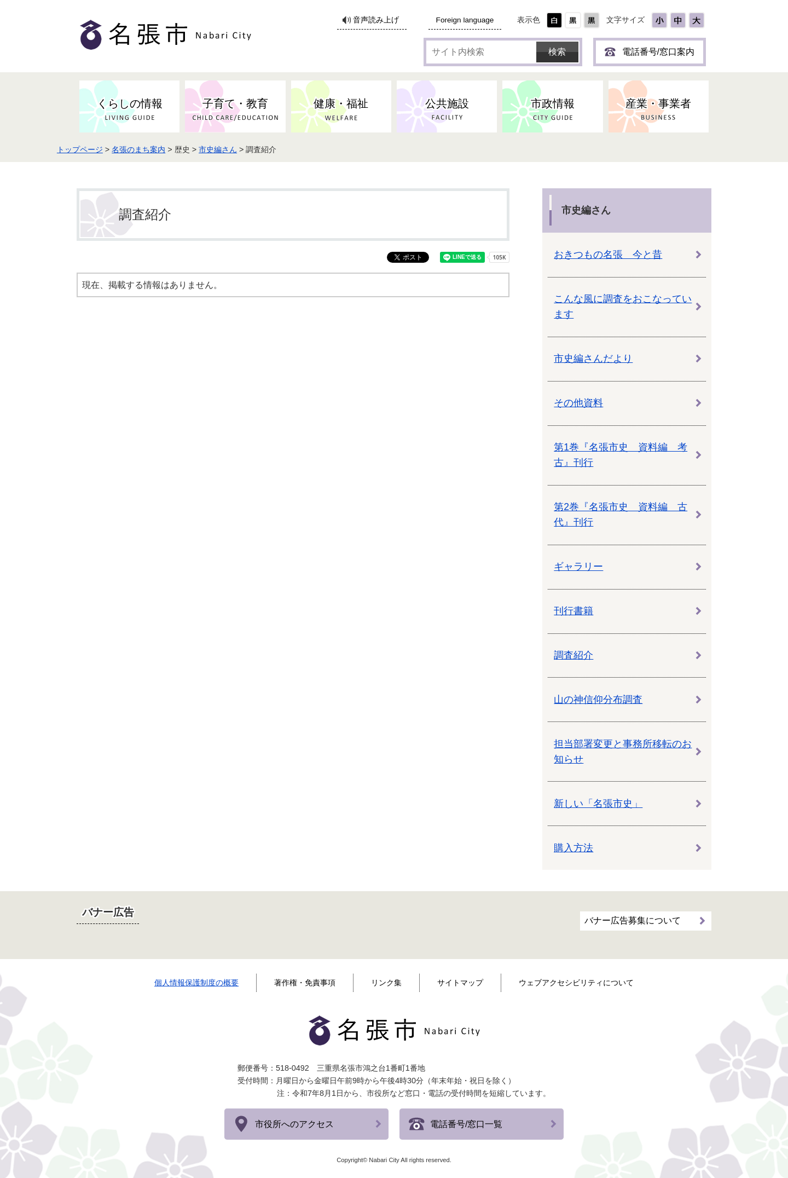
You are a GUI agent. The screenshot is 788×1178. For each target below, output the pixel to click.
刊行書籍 (573, 610)
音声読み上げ (376, 20)
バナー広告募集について (632, 917)
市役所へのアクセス (294, 1124)
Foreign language (465, 20)
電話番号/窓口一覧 (466, 1124)
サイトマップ (460, 982)
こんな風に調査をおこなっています (623, 306)
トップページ (107, 149)
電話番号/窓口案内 (658, 51)
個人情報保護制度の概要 (196, 982)
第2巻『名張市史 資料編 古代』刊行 (620, 514)
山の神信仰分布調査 (598, 699)
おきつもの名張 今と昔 (608, 254)
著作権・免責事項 (304, 982)
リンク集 (386, 982)
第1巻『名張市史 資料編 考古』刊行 (620, 455)
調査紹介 (573, 655)
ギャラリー (578, 566)
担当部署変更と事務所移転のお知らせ (623, 751)
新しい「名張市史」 (598, 803)
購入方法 (573, 847)
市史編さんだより (593, 358)
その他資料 (578, 402)
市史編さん (246, 149)
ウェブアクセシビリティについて (576, 982)
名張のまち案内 (166, 149)
